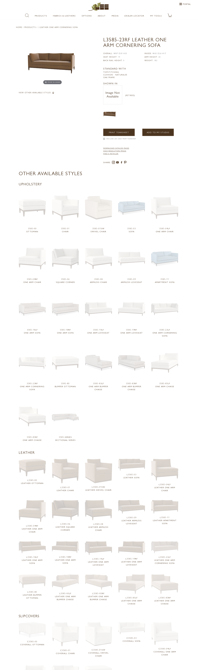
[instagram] (114, 162)
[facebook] (122, 162)
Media (115, 15)
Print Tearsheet (119, 132)
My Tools (156, 15)
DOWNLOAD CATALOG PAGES (116, 148)
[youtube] (118, 162)
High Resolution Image (114, 151)
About (102, 15)
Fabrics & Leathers (64, 15)
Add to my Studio (158, 132)
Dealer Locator (134, 15)
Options (87, 15)
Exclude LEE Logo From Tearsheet (121, 139)
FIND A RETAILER (110, 154)
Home (19, 27)
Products (41, 15)
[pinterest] (125, 162)
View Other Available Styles (37, 92)
